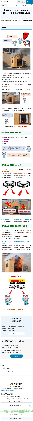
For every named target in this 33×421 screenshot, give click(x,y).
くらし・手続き (17, 5)
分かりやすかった (7, 347)
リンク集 (4, 379)
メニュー (31, 2)
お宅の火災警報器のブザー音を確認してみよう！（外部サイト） (16, 219)
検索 (27, 2)
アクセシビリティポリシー (7, 371)
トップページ (10, 5)
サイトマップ (4, 363)
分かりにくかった (17, 347)
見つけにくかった (17, 352)
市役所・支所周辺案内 (15, 406)
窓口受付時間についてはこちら (8, 390)
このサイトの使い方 (6, 368)
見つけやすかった (7, 352)
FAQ (18, 2)
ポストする (28, 20)
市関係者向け (4, 365)
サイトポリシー (5, 374)
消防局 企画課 (16, 321)
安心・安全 (24, 5)
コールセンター (23, 2)
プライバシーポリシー (6, 377)
